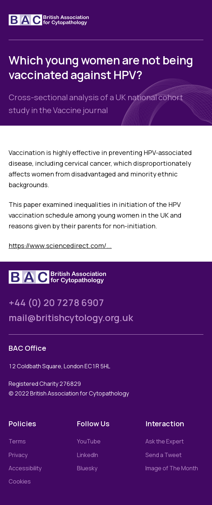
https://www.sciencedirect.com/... (60, 245)
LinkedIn (87, 455)
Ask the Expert (164, 441)
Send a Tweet (163, 455)
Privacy (18, 455)
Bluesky (87, 468)
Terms (17, 441)
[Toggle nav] (197, 20)
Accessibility (25, 468)
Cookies (20, 481)
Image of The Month (171, 468)
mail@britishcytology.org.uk (71, 317)
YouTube (89, 441)
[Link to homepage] (57, 19)
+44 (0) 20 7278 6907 (56, 302)
